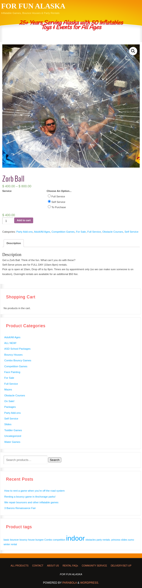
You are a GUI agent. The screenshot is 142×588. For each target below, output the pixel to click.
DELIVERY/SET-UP (121, 565)
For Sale (81, 231)
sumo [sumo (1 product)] (131, 539)
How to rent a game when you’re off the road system (34, 490)
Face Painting (12, 372)
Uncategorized (12, 436)
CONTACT (37, 565)
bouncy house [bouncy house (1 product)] (27, 539)
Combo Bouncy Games (17, 360)
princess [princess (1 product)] (116, 539)
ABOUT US (53, 565)
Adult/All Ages (42, 231)
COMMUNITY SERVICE (94, 565)
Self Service (131, 231)
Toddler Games (13, 430)
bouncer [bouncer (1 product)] (14, 539)
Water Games (12, 442)
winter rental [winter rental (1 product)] (10, 544)
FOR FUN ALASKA (33, 6)
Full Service (94, 231)
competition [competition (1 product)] (59, 539)
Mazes (8, 389)
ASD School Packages (17, 348)
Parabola (69, 582)
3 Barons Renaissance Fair (20, 508)
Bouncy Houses (13, 354)
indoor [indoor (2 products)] (75, 538)
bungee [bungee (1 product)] (39, 539)
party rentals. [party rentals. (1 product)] (103, 539)
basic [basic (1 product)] (6, 539)
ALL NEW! (10, 343)
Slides (7, 424)
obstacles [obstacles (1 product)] (91, 539)
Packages (10, 407)
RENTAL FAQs (70, 565)
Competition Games (63, 231)
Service (7, 191)
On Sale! (9, 401)
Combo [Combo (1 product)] (48, 539)
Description (14, 243)
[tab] (14, 243)
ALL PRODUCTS (19, 565)
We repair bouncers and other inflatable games (31, 502)
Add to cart (24, 220)
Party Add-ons (24, 231)
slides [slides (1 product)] (124, 539)
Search (54, 460)
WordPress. (89, 582)
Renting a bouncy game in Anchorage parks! (30, 496)
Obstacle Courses (112, 231)
